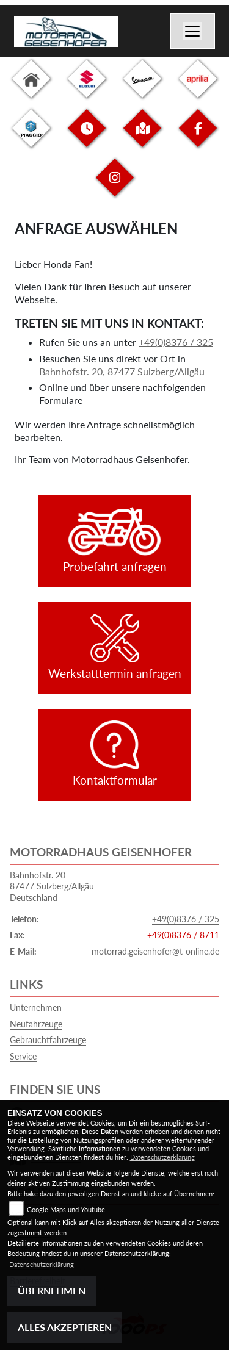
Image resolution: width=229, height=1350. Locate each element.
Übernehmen (51, 1290)
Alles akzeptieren (65, 1327)
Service (23, 1056)
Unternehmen (36, 1007)
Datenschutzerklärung (162, 1157)
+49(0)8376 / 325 (176, 342)
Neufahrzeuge (36, 1024)
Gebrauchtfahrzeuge (48, 1040)
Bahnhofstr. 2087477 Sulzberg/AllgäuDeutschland (52, 886)
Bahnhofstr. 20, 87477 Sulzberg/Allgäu (122, 371)
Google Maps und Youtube (66, 1209)
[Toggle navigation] (193, 31)
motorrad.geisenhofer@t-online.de (155, 951)
